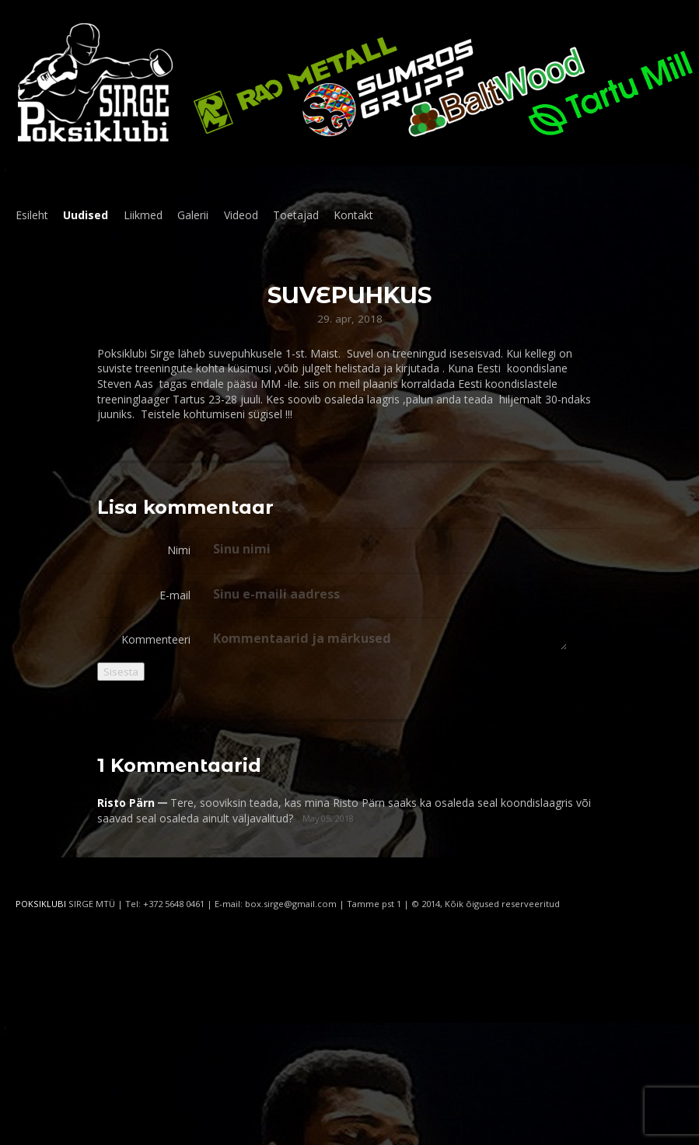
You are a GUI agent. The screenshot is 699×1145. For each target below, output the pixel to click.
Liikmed (143, 215)
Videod (241, 215)
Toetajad (296, 215)
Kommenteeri (155, 639)
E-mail (174, 595)
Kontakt (353, 215)
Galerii (192, 215)
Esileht (32, 215)
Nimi (178, 550)
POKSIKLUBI (41, 903)
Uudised (85, 215)
